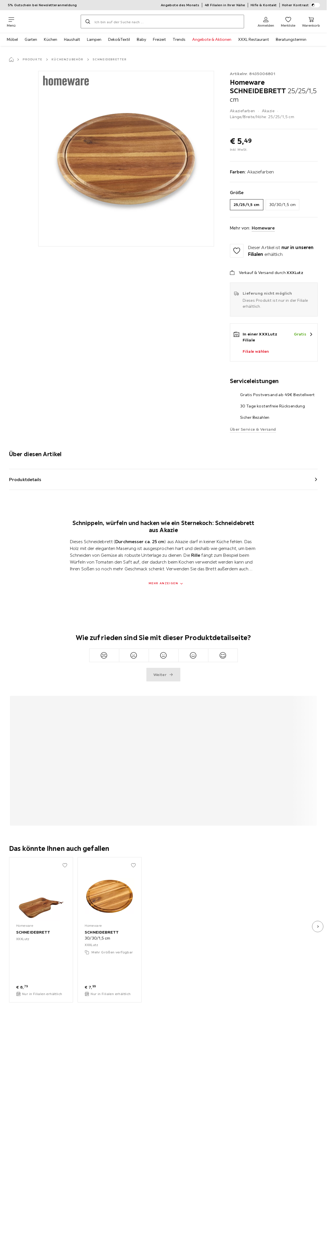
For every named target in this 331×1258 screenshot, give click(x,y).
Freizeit (159, 39)
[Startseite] (11, 59)
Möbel (12, 39)
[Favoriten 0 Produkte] (288, 21)
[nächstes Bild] (317, 926)
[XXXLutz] (48, 21)
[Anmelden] (266, 21)
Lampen (94, 39)
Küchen (50, 39)
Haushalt (72, 39)
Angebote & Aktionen (211, 39)
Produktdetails (25, 479)
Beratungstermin (291, 39)
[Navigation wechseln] (11, 21)
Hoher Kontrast (301, 5)
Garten (31, 39)
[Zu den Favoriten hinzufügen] (237, 251)
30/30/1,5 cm (282, 204)
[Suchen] (88, 21)
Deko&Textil (119, 39)
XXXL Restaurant (253, 39)
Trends (179, 39)
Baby (141, 39)
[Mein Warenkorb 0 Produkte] (311, 21)
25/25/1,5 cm (247, 204)
